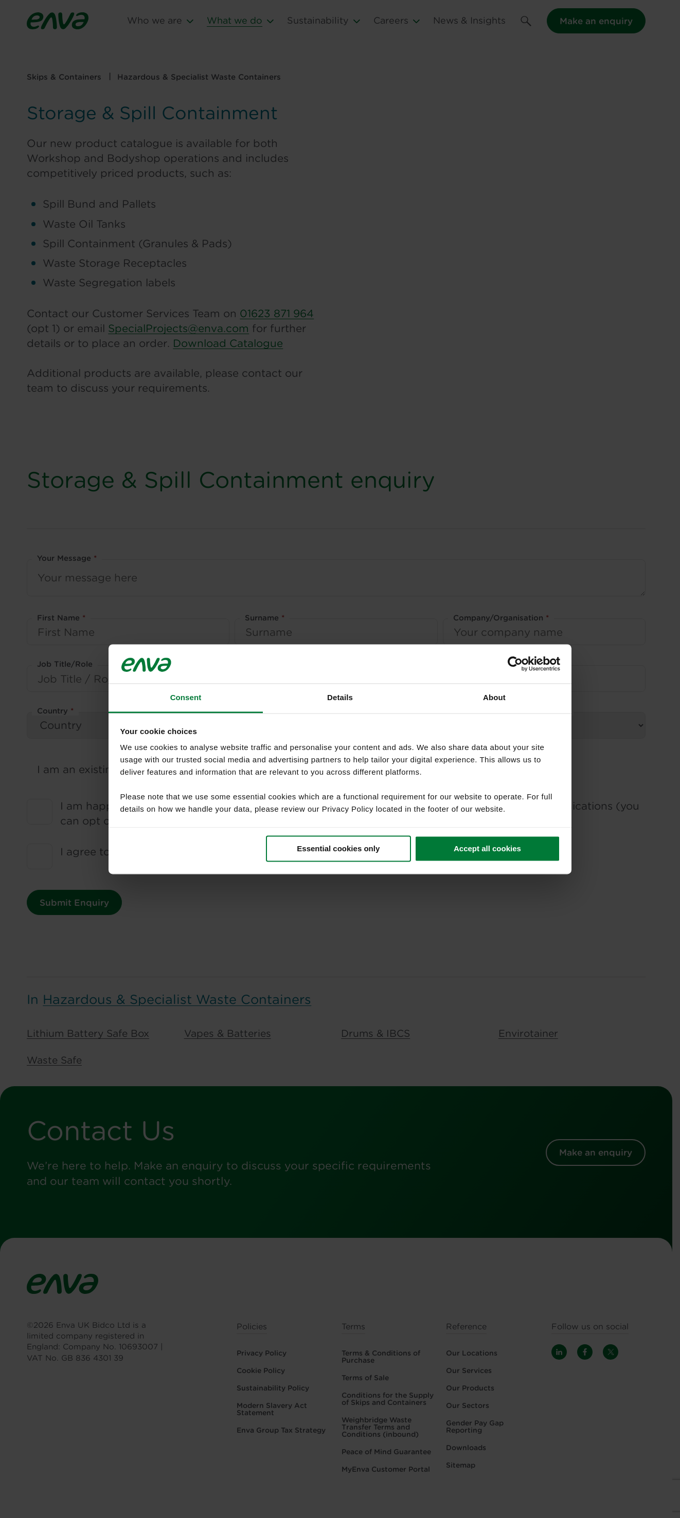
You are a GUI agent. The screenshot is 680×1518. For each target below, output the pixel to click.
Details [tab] (340, 697)
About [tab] (494, 697)
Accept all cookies (487, 848)
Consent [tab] (186, 697)
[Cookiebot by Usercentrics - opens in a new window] (515, 663)
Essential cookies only (338, 848)
